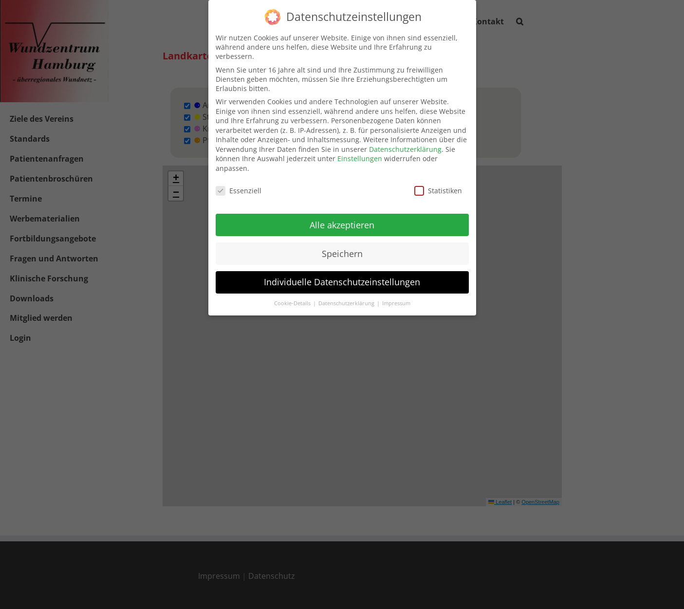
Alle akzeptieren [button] (342, 225)
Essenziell (238, 190)
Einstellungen (359, 158)
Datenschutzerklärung (405, 149)
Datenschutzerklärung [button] (347, 303)
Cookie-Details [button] (293, 303)
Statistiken (438, 190)
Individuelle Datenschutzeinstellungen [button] (342, 282)
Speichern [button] (342, 253)
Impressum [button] (396, 303)
